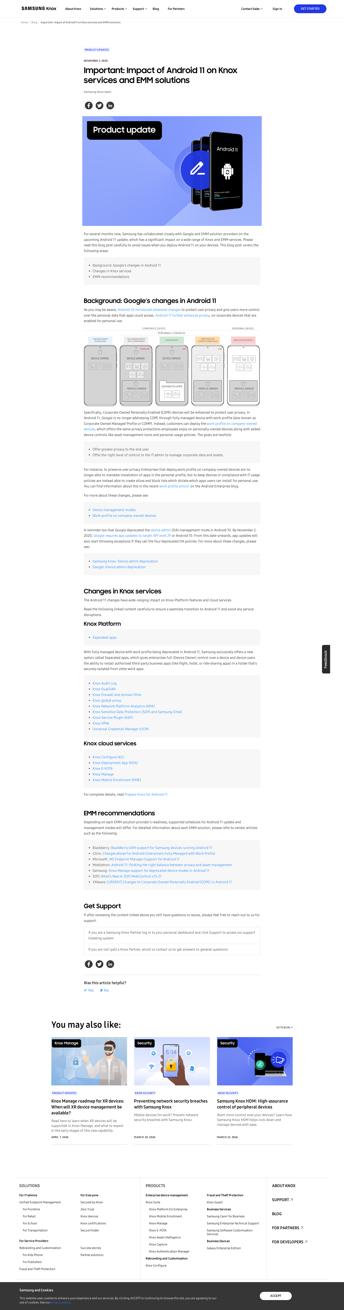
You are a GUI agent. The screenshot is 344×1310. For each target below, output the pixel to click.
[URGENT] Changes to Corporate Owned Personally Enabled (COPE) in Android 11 (169, 882)
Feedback (326, 659)
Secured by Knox (92, 1202)
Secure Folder (90, 1230)
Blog (156, 9)
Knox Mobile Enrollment (165, 1216)
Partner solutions (92, 1255)
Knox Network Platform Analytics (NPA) (124, 706)
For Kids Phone (33, 1255)
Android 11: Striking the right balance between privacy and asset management (171, 865)
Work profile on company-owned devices (124, 516)
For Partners (176, 9)
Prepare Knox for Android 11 (146, 794)
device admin (161, 530)
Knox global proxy (107, 700)
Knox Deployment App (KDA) (115, 763)
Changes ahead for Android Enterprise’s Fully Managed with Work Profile (158, 853)
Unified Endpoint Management (40, 1202)
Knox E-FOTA (103, 768)
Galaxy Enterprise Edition (224, 1248)
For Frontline (31, 1209)
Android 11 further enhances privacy (182, 315)
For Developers (287, 1242)
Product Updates (97, 49)
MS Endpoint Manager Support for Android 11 (144, 859)
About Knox (73, 9)
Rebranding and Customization (40, 1248)
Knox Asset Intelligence (165, 1237)
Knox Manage (103, 774)
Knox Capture (158, 1244)
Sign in (277, 9)
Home (24, 22)
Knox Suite (153, 1202)
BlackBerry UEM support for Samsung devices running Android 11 (161, 848)
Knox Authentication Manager (169, 1251)
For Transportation (35, 1230)
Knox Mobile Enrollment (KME (116, 780)
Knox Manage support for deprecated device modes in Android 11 (159, 871)
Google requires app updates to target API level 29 (132, 535)
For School (30, 1223)
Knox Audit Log (104, 683)
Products (155, 1185)
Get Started (310, 9)
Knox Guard (214, 1202)
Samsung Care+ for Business (226, 1216)
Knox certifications (93, 1223)
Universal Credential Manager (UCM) (121, 729)
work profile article (174, 486)
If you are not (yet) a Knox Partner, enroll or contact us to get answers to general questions (158, 949)
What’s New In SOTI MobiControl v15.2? (131, 876)
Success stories (91, 1248)
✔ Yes (89, 990)
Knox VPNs (101, 723)
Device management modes (114, 510)
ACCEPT (275, 1296)
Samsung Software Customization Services (230, 1232)
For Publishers (32, 1262)
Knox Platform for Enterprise (168, 1209)
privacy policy (60, 1302)
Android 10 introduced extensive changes (149, 310)
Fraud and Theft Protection (37, 1269)
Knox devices (89, 1216)
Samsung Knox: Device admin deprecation (125, 561)
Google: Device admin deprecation (119, 567)
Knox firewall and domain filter (117, 695)
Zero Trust (87, 1209)
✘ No (104, 990)
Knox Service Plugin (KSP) (113, 717)
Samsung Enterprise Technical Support (233, 1223)
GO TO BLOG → (284, 1027)
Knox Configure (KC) (108, 757)
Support (280, 1199)
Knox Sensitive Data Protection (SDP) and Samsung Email (137, 712)
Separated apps (104, 637)
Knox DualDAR (104, 689)
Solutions (29, 1185)
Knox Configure (156, 1265)
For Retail (29, 1216)
